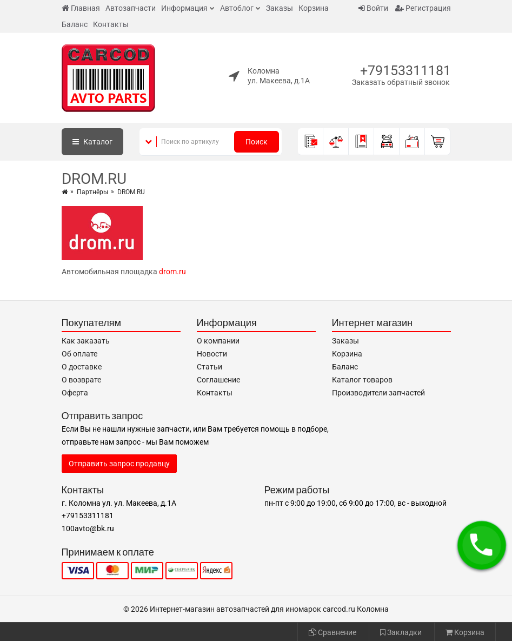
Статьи (209, 366)
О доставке (82, 366)
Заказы (279, 8)
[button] (481, 545)
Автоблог (237, 8)
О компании (218, 340)
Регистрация (423, 8)
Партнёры (92, 192)
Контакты (111, 24)
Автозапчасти (130, 8)
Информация (184, 8)
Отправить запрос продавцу (119, 463)
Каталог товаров (362, 379)
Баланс (75, 24)
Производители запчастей (378, 392)
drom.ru (172, 271)
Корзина (313, 8)
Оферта (75, 392)
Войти (373, 8)
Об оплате (79, 353)
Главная (81, 8)
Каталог (92, 141)
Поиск (256, 141)
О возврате (81, 379)
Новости (212, 353)
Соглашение (218, 379)
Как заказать (86, 340)
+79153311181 (405, 70)
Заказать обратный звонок (401, 82)
